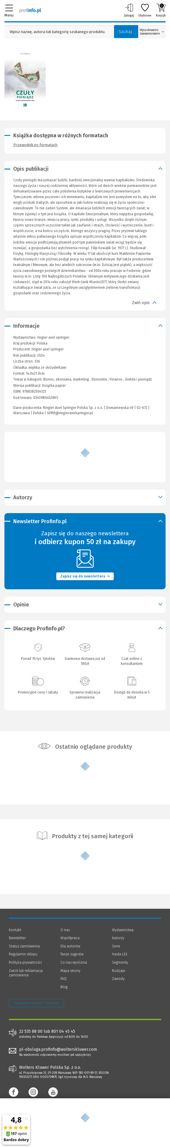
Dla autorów (70, 946)
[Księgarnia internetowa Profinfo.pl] (30, 10)
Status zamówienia (24, 946)
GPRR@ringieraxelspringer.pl (70, 413)
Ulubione (144, 10)
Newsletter (17, 938)
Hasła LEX (119, 954)
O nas (65, 930)
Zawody (118, 979)
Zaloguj (129, 10)
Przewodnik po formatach (35, 145)
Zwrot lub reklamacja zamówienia (26, 973)
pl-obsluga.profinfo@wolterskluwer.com (58, 1049)
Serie (116, 946)
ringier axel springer (48, 349)
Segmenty (120, 962)
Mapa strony (70, 971)
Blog (63, 987)
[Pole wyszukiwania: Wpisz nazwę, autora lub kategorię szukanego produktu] (57, 32)
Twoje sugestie (72, 954)
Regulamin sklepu (23, 954)
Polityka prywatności (25, 962)
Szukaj (125, 31)
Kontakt (15, 930)
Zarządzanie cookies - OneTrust (36, 1003)
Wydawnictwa (122, 930)
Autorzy (118, 938)
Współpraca (70, 938)
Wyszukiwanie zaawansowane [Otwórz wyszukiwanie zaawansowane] (152, 31)
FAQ (63, 979)
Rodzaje (118, 971)
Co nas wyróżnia (73, 962)
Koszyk (161, 10)
